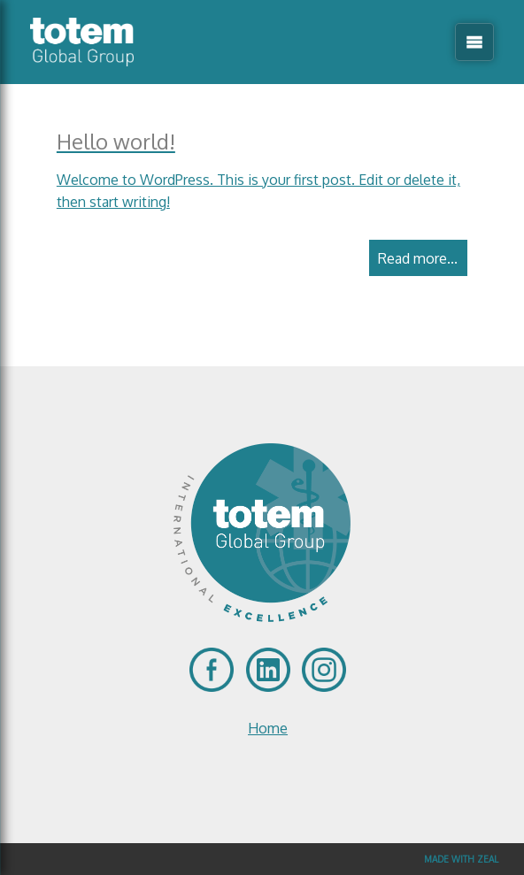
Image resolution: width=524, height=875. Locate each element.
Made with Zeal (461, 859)
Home (268, 728)
